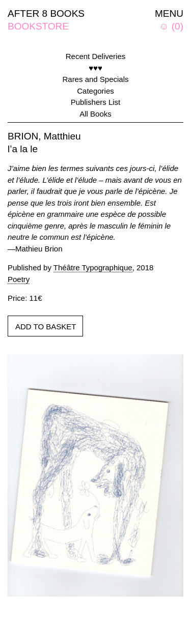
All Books (95, 113)
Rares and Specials (95, 79)
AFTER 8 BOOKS (46, 13)
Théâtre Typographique (92, 267)
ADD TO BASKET (45, 326)
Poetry (19, 279)
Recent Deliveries (96, 56)
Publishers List (96, 102)
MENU (169, 13)
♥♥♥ (95, 68)
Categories (95, 91)
